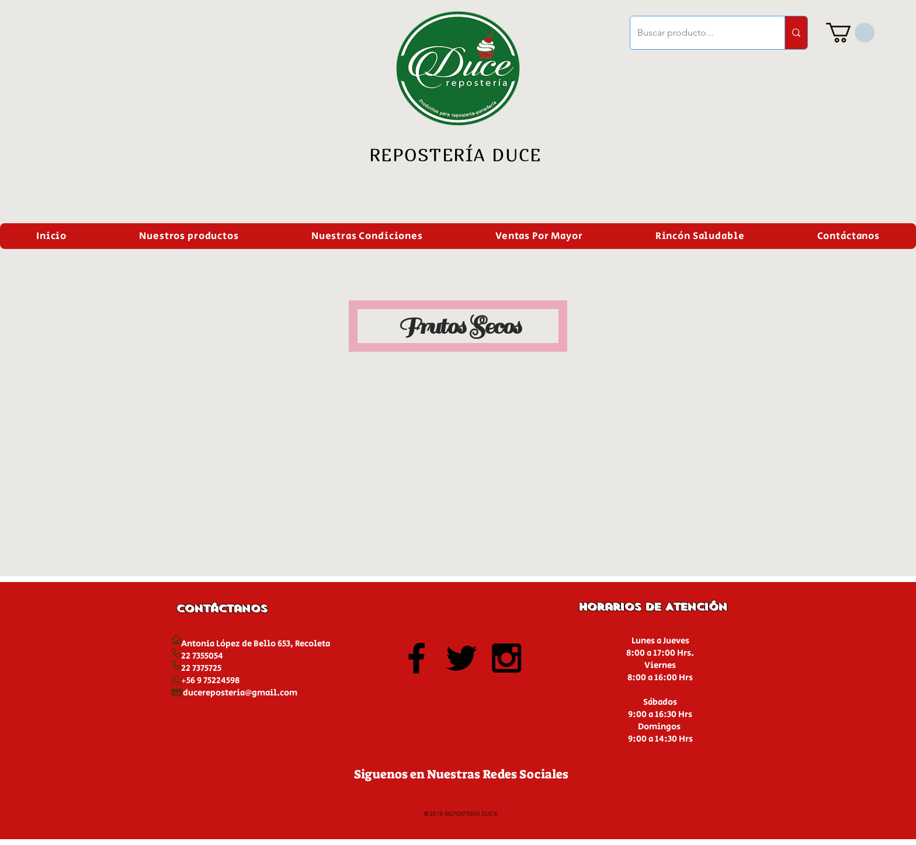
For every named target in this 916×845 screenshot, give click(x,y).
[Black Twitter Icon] (461, 658)
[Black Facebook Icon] (416, 658)
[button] (850, 33)
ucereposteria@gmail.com (242, 693)
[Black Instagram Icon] (506, 658)
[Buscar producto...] (698, 32)
